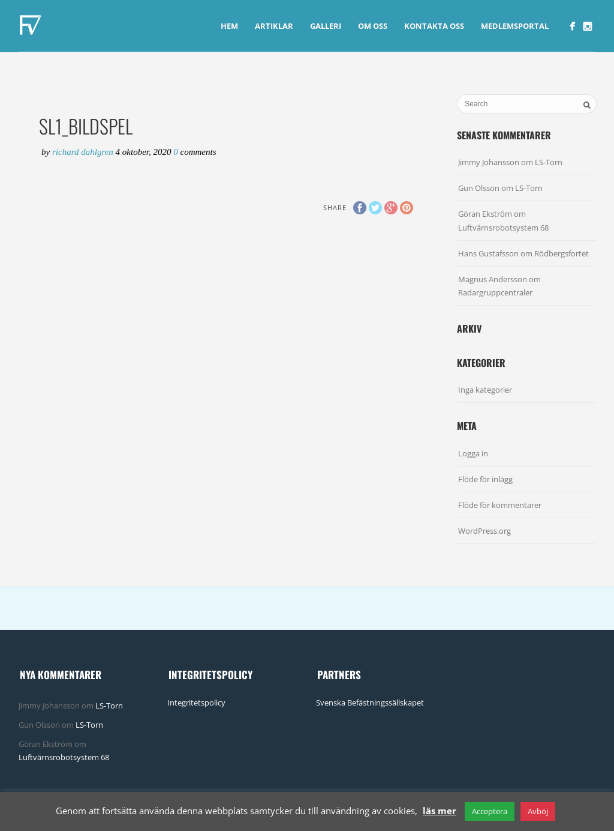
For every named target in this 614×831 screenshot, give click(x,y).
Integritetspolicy (196, 702)
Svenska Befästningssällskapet (370, 702)
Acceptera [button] (489, 811)
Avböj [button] (538, 811)
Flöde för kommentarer (499, 505)
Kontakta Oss (434, 25)
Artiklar (274, 25)
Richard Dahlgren (84, 152)
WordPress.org (484, 530)
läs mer (439, 811)
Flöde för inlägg (485, 479)
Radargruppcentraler (495, 292)
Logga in (473, 453)
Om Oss (372, 25)
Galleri (325, 25)
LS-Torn (548, 162)
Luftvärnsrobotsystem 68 (503, 227)
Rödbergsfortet (561, 253)
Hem (229, 25)
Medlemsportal (515, 25)
